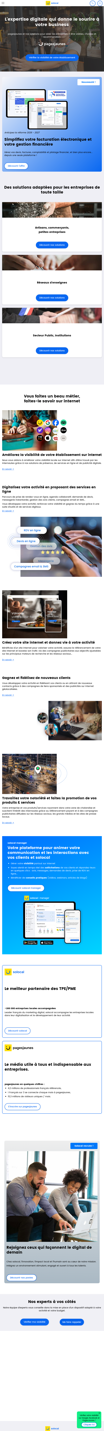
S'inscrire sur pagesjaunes (22, 1106)
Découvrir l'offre (16, 166)
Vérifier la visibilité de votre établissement (52, 57)
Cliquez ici (90, 1424)
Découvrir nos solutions (52, 245)
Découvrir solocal (17, 1031)
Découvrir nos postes (21, 1277)
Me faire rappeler (71, 1322)
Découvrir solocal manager (26, 888)
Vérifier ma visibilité (34, 1322)
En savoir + (8, 469)
